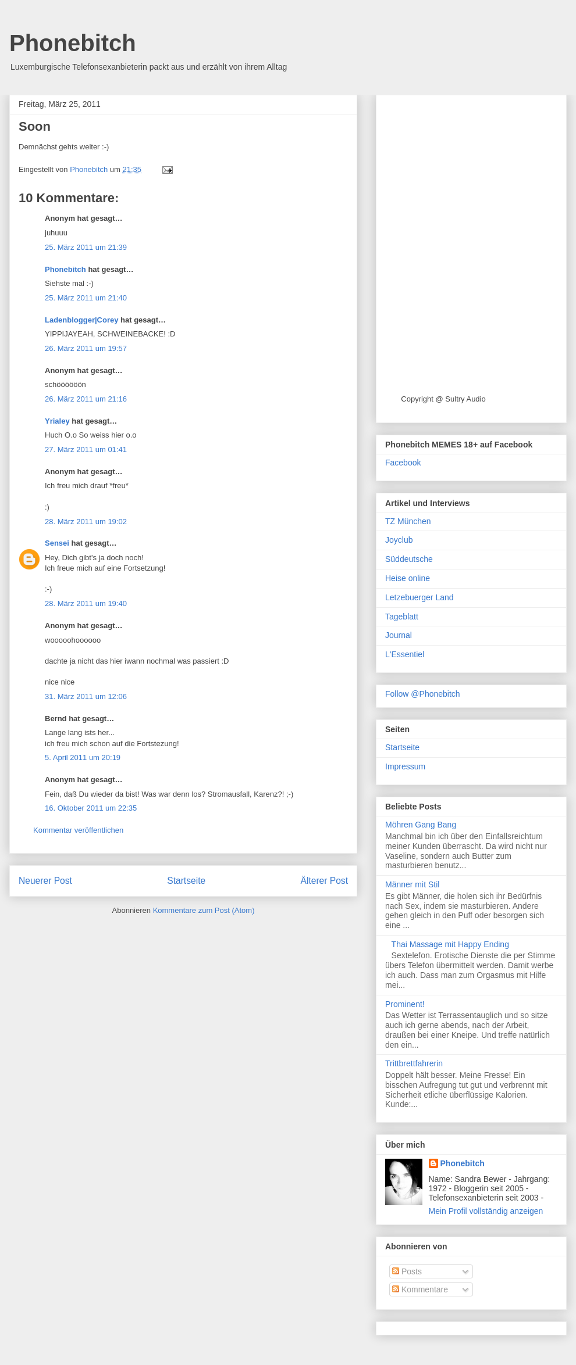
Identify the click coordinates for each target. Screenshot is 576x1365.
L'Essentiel (404, 654)
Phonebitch (72, 43)
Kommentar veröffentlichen (78, 830)
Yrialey (57, 421)
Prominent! (405, 1004)
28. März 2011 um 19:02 (86, 521)
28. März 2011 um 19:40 (86, 603)
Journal (398, 635)
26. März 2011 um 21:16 (86, 399)
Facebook (403, 462)
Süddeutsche (409, 559)
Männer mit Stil (412, 884)
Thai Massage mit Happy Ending (450, 944)
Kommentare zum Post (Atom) (204, 910)
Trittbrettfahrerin (414, 1063)
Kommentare (420, 1289)
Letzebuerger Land (419, 597)
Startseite (186, 881)
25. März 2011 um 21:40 (86, 297)
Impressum (405, 766)
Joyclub (399, 539)
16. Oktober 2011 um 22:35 (91, 808)
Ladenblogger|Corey (81, 320)
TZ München (408, 521)
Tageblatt (401, 616)
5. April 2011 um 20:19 (82, 757)
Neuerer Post (45, 881)
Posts (407, 1271)
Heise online (407, 578)
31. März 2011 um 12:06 (86, 696)
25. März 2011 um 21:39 (86, 247)
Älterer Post (324, 881)
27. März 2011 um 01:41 (86, 449)
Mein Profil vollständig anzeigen (486, 1211)
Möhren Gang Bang (420, 824)
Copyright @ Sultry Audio (443, 399)
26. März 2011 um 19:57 (86, 348)
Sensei (57, 543)
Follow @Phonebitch (422, 693)
